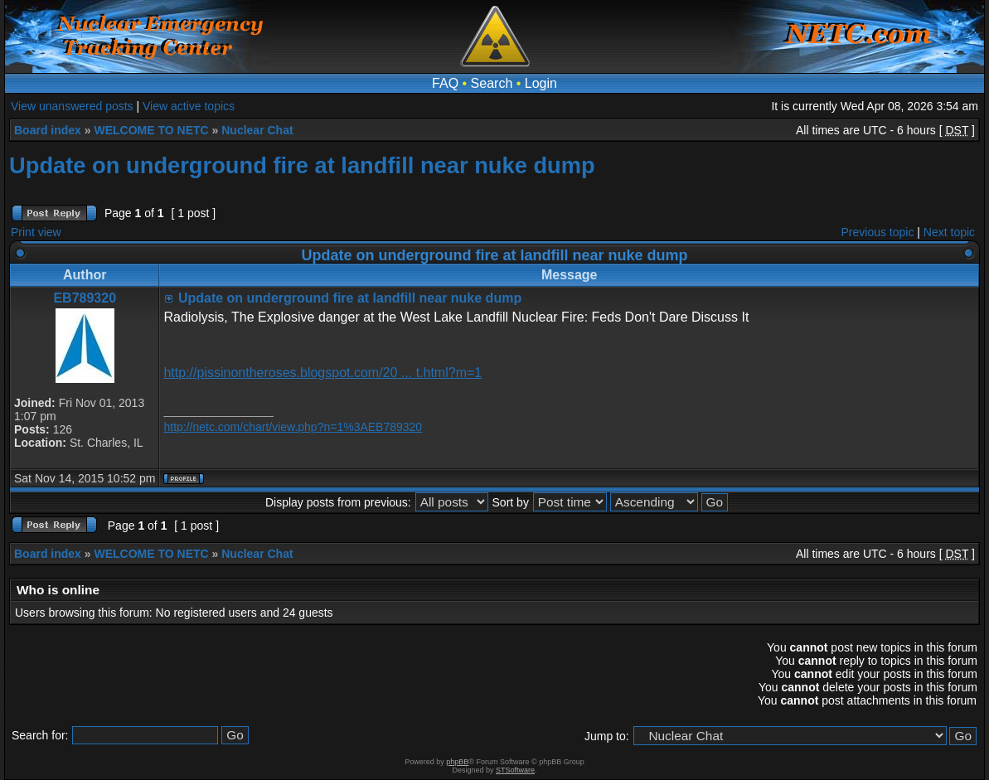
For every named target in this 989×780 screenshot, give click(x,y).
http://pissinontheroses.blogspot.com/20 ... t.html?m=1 (322, 373)
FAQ (445, 83)
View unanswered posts (72, 106)
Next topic (949, 232)
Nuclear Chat (257, 130)
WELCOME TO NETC (151, 130)
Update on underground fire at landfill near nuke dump (302, 165)
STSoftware (515, 770)
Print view (36, 232)
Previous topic (877, 232)
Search (492, 83)
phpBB (457, 762)
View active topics (189, 106)
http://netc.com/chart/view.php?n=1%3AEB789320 (292, 427)
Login (541, 83)
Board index (47, 130)
